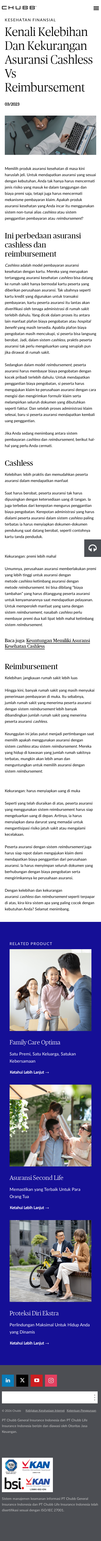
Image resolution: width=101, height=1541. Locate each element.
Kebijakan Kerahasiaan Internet (45, 1410)
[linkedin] (8, 1381)
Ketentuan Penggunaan (81, 1410)
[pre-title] (30, 20)
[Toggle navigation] (96, 8)
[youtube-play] (37, 1381)
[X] (22, 1381)
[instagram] (51, 1381)
